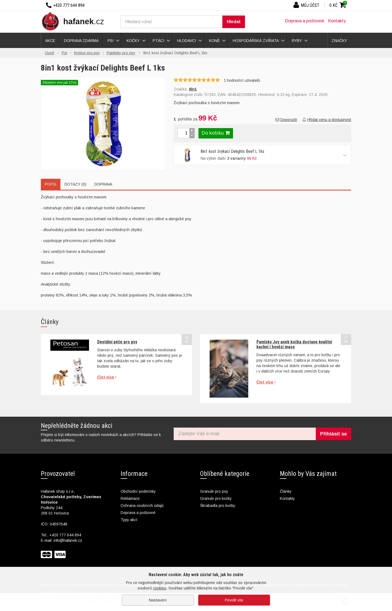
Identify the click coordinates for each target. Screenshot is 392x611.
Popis (50, 184)
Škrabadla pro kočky (217, 505)
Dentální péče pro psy (117, 341)
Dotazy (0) (75, 184)
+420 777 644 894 (65, 535)
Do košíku (216, 133)
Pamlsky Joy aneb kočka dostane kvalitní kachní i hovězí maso (294, 344)
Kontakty (337, 21)
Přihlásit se (333, 434)
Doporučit (286, 119)
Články (286, 491)
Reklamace (130, 498)
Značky (339, 40)
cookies (159, 588)
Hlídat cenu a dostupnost (326, 119)
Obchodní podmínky (138, 491)
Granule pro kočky (216, 498)
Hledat (234, 21)
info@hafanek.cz (68, 540)
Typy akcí (129, 520)
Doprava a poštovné (304, 21)
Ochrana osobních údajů (142, 505)
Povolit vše (234, 600)
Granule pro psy (214, 491)
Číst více (107, 377)
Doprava (103, 184)
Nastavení (158, 600)
